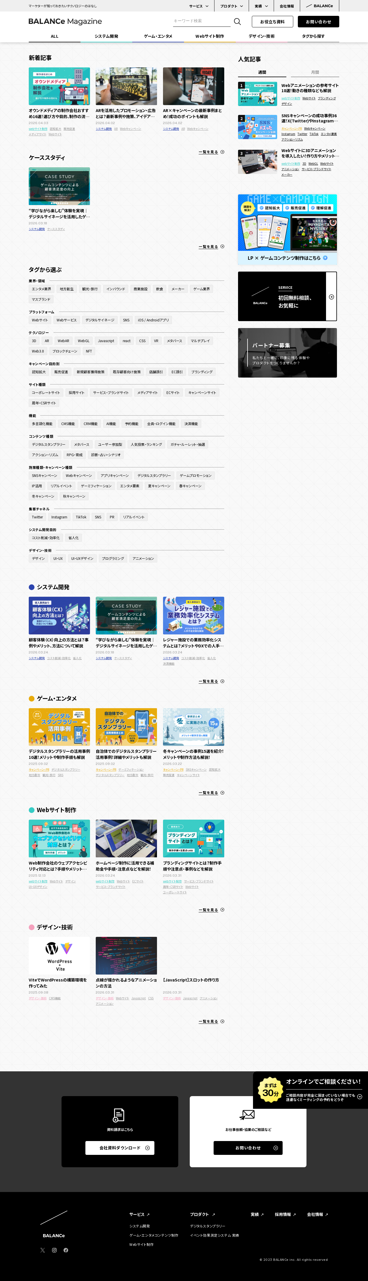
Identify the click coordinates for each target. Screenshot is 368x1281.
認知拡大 (55, 128)
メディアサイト (37, 134)
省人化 (77, 658)
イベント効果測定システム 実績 (214, 1235)
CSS (151, 998)
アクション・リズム (292, 139)
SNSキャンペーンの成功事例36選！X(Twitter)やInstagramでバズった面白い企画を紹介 (309, 118)
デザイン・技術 (38, 998)
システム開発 (104, 128)
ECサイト (137, 881)
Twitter (302, 134)
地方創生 (34, 775)
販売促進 (69, 128)
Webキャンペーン (130, 128)
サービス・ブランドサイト (110, 886)
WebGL (313, 163)
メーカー (286, 174)
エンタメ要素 (329, 134)
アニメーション (105, 1003)
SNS (60, 775)
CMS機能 (55, 998)
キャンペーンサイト (188, 775)
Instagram (288, 134)
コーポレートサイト (175, 892)
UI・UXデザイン (38, 886)
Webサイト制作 (141, 1244)
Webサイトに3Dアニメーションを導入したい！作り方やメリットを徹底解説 (310, 153)
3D (304, 163)
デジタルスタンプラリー (65, 769)
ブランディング (327, 98)
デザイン (70, 881)
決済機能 (169, 663)
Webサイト (55, 134)
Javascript (138, 998)
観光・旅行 (49, 775)
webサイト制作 (38, 128)
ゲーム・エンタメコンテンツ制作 (154, 1235)
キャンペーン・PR (39, 769)
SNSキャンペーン (196, 769)
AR (116, 128)
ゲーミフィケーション (131, 769)
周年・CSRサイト (173, 886)
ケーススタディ (56, 229)
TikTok (314, 134)
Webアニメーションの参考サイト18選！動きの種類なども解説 (310, 88)
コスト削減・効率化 (59, 658)
